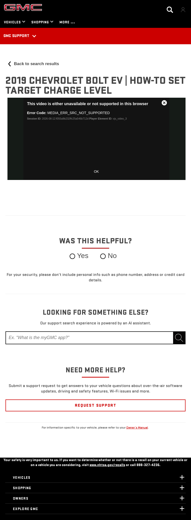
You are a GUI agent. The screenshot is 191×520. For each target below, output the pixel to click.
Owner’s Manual (137, 428)
